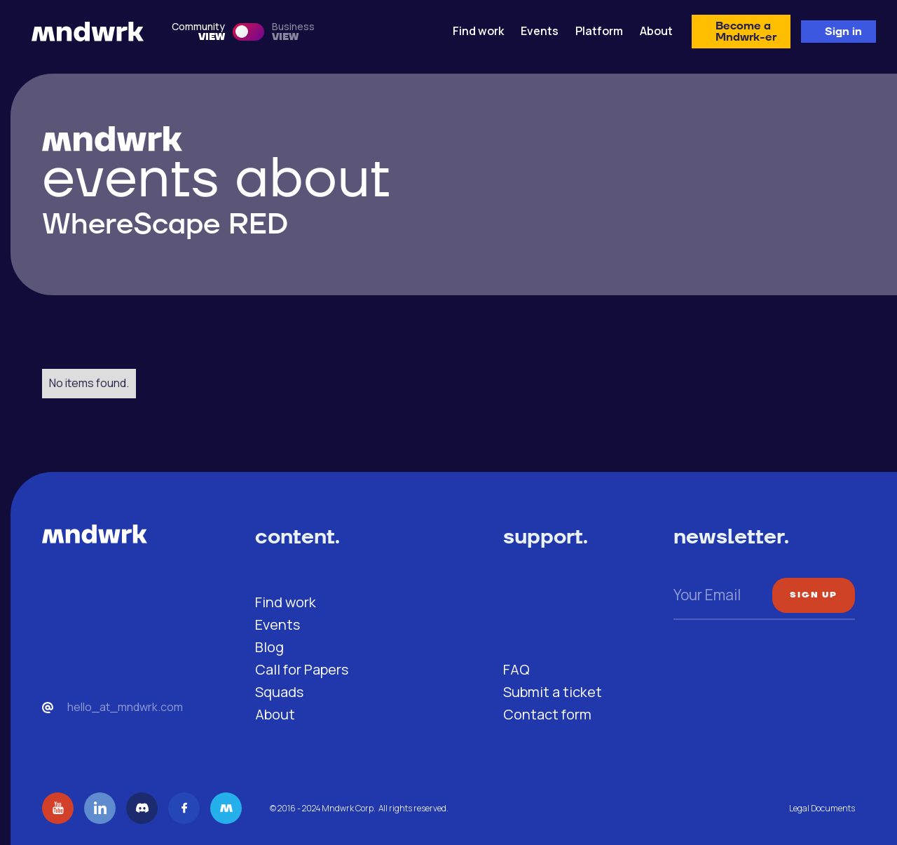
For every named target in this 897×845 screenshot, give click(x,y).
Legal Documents (822, 808)
